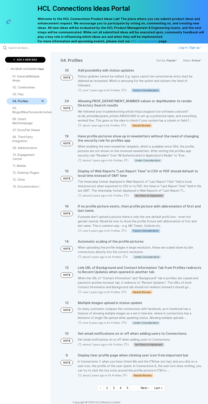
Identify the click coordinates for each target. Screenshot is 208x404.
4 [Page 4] (120, 388)
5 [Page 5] (127, 388)
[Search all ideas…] (27, 47)
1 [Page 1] (100, 388)
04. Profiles (113, 90)
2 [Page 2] (107, 388)
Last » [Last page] (158, 388)
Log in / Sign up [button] (190, 47)
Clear (41, 69)
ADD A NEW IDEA (25, 59)
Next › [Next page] (145, 388)
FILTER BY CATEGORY (21, 69)
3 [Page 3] (114, 388)
